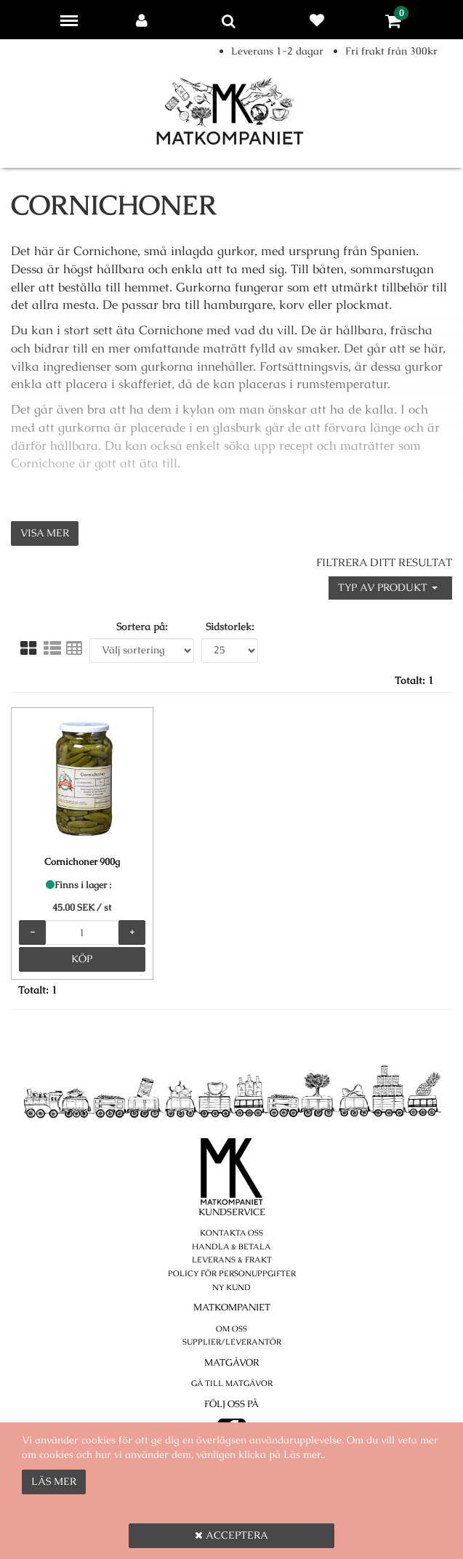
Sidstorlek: (230, 626)
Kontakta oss (231, 1233)
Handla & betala (231, 1246)
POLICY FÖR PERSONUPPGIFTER (232, 1273)
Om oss (231, 1329)
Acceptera (231, 1535)
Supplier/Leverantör (231, 1342)
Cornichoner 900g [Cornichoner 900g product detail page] (82, 861)
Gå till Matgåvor (232, 1383)
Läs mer (53, 1481)
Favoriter (320, 20)
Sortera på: (142, 626)
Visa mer (44, 532)
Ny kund (231, 1287)
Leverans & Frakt (232, 1259)
